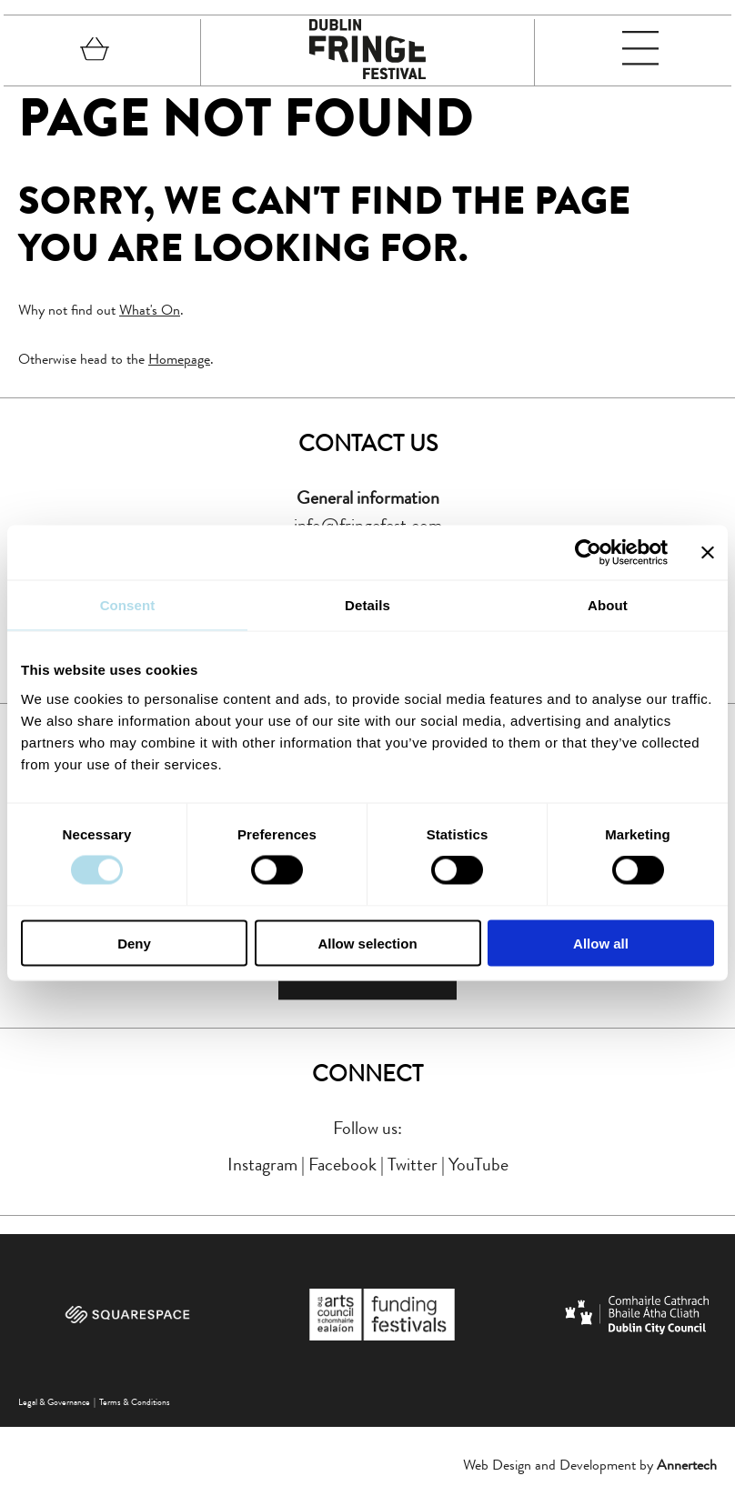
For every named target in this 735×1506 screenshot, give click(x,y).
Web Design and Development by (590, 1467)
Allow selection (367, 942)
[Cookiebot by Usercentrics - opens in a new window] (588, 553)
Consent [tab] (128, 605)
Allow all (601, 942)
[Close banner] (707, 553)
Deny (134, 942)
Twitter (413, 1166)
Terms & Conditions (134, 1404)
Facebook (342, 1166)
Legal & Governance (54, 1404)
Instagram (262, 1166)
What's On (149, 309)
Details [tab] (367, 605)
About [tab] (608, 605)
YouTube (478, 1166)
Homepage (179, 358)
